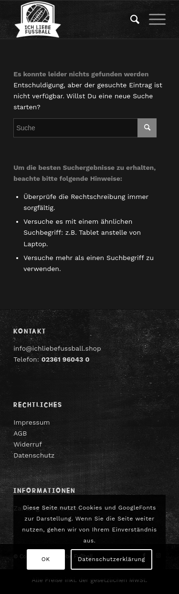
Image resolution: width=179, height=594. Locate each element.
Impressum (31, 422)
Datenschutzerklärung (111, 559)
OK (46, 559)
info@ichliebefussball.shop (57, 348)
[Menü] (152, 19)
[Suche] (130, 19)
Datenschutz (33, 455)
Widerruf (27, 444)
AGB (20, 433)
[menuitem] (130, 19)
